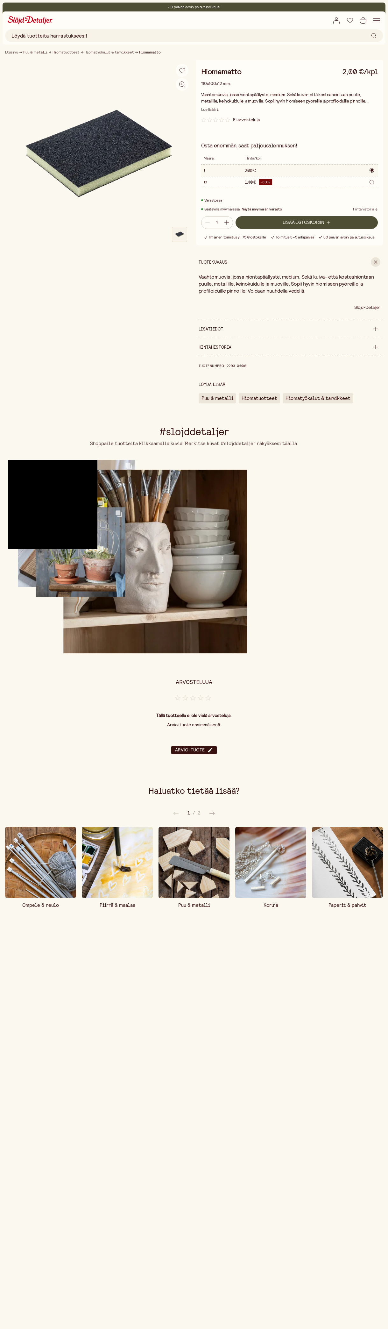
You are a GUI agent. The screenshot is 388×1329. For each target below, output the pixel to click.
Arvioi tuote (194, 750)
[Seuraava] (176, 813)
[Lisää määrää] (227, 223)
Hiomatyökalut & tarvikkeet (109, 52)
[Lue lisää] (210, 109)
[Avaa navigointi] (376, 20)
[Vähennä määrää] (206, 223)
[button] (47, 498)
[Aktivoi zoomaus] (182, 84)
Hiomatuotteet (66, 52)
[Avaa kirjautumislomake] (336, 20)
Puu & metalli (35, 52)
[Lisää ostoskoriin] (307, 222)
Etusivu (11, 52)
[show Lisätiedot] (289, 329)
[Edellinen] (212, 813)
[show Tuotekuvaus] (289, 262)
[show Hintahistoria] (289, 347)
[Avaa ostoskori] (363, 20)
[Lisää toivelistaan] (350, 20)
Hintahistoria (363, 209)
